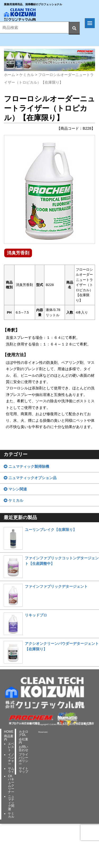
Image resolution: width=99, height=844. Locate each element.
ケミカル (26, 75)
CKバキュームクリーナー (11, 784)
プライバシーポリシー (23, 759)
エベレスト (11, 747)
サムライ (11, 770)
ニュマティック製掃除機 (26, 466)
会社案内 (23, 740)
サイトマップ (23, 770)
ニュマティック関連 (11, 803)
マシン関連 (15, 489)
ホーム (9, 75)
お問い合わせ (23, 748)
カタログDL (23, 733)
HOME (8, 732)
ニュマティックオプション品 (30, 478)
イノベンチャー (11, 759)
